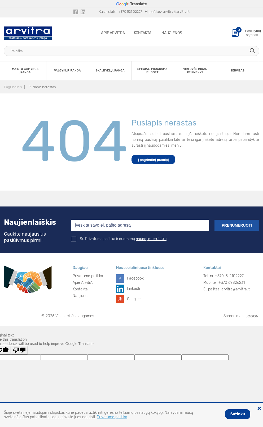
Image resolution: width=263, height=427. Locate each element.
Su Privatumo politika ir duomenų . (119, 239)
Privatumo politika (88, 276)
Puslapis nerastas (42, 87)
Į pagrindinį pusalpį (153, 160)
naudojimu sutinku (151, 239)
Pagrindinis (13, 87)
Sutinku (237, 414)
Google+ (134, 299)
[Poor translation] (19, 350)
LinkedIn (134, 288)
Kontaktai (143, 33)
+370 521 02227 (130, 12)
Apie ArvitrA (113, 33)
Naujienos (171, 33)
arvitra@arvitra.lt (176, 12)
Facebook (135, 278)
